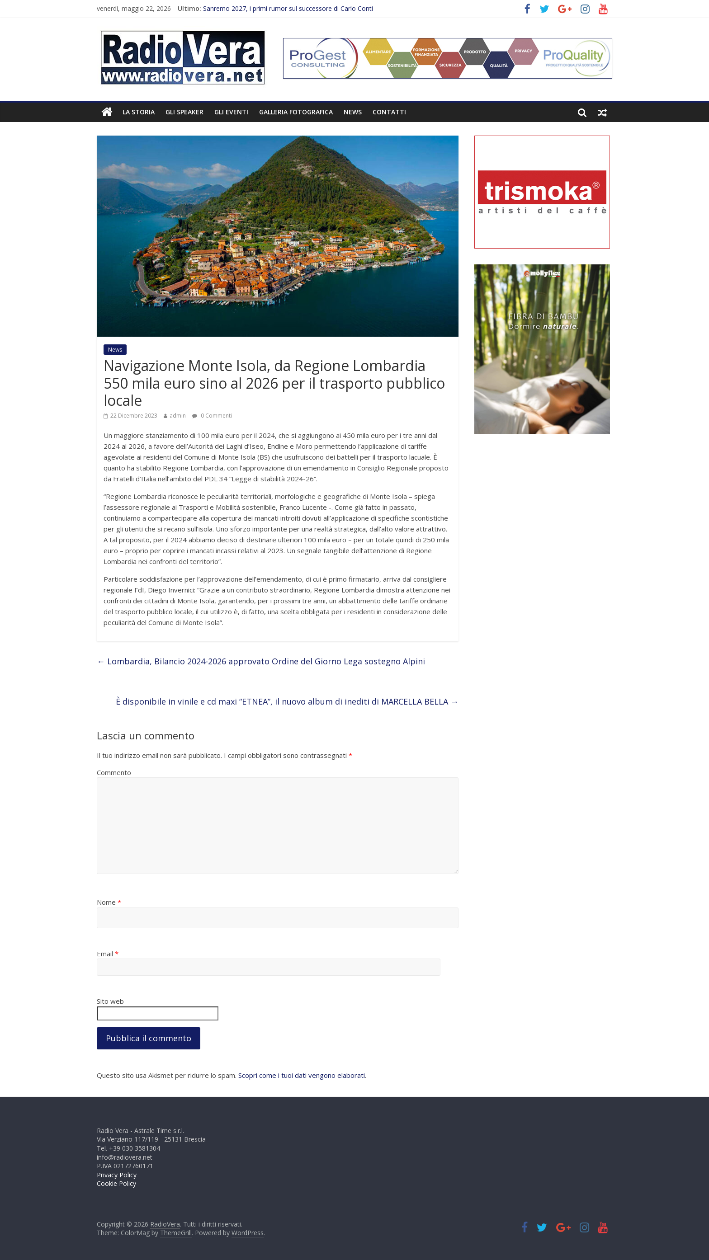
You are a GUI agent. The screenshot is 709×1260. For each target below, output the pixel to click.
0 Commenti (212, 415)
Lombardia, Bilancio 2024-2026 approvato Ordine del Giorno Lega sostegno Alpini (261, 661)
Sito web (110, 1001)
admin (178, 415)
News (353, 112)
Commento (114, 772)
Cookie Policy (116, 1183)
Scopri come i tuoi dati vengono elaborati (301, 1075)
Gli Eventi (231, 112)
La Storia (139, 112)
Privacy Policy (117, 1175)
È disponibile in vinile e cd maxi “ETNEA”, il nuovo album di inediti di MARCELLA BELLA (287, 701)
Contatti (389, 112)
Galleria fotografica (296, 112)
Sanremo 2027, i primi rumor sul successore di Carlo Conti (288, 8)
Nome (109, 902)
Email (107, 953)
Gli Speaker (184, 112)
